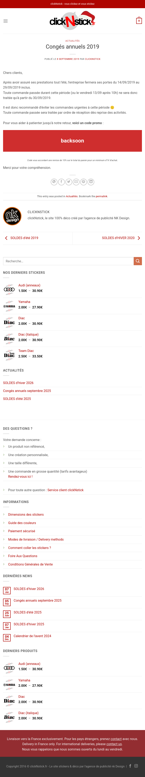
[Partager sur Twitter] (68, 182)
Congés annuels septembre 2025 (27, 391)
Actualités (72, 41)
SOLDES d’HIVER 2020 (122, 238)
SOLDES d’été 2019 (20, 238)
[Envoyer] (138, 261)
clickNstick (92, 59)
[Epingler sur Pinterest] (83, 182)
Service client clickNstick (65, 490)
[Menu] (5, 21)
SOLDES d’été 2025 (17, 399)
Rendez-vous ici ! (20, 477)
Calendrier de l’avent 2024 (32, 636)
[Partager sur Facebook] (61, 182)
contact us (114, 744)
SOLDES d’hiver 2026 (18, 383)
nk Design (118, 766)
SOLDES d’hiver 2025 (29, 624)
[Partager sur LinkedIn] (91, 182)
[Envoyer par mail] (76, 182)
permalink (101, 196)
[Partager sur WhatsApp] (54, 182)
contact (116, 739)
